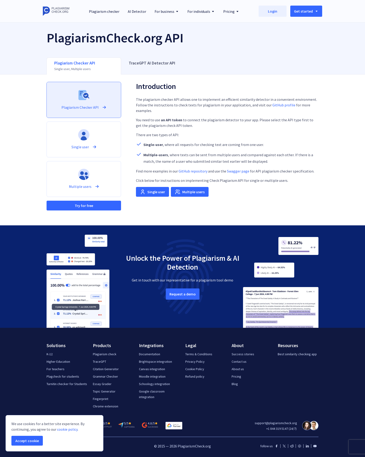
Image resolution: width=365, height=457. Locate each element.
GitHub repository (193, 171)
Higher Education (58, 361)
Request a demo (182, 294)
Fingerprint (100, 399)
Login (272, 11)
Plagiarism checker (104, 11)
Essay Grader (102, 384)
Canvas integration (152, 369)
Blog (235, 384)
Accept (27, 440)
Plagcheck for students (63, 376)
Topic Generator (104, 391)
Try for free (84, 205)
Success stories (243, 354)
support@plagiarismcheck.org (276, 423)
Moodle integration (152, 376)
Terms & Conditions (198, 354)
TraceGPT (99, 361)
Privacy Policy (195, 361)
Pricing (236, 376)
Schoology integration (154, 384)
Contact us (239, 361)
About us (238, 369)
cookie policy (67, 429)
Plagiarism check (104, 354)
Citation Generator (106, 369)
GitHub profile (283, 105)
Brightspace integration (155, 361)
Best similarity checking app (297, 354)
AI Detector (137, 11)
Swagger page (238, 171)
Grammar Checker (105, 376)
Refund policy (194, 376)
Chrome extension (105, 406)
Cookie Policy (194, 369)
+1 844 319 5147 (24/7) (281, 429)
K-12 (50, 354)
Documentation (149, 354)
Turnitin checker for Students (67, 384)
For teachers (55, 369)
